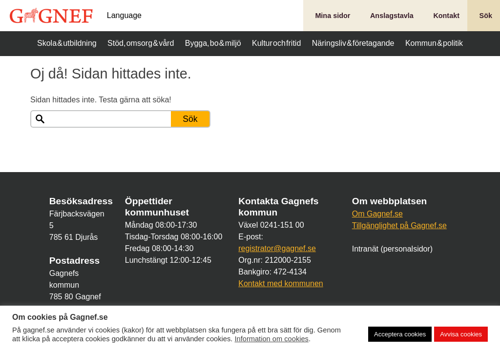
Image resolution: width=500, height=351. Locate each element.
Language (124, 16)
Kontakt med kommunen (280, 283)
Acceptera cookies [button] (400, 334)
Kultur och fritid (276, 43)
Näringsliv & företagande (353, 43)
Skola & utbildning (67, 43)
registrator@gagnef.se (277, 248)
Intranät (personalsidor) (392, 249)
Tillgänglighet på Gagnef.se (399, 225)
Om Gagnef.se (377, 214)
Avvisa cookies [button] (461, 334)
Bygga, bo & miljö (213, 43)
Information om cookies (271, 339)
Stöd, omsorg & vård (140, 43)
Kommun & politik (434, 43)
